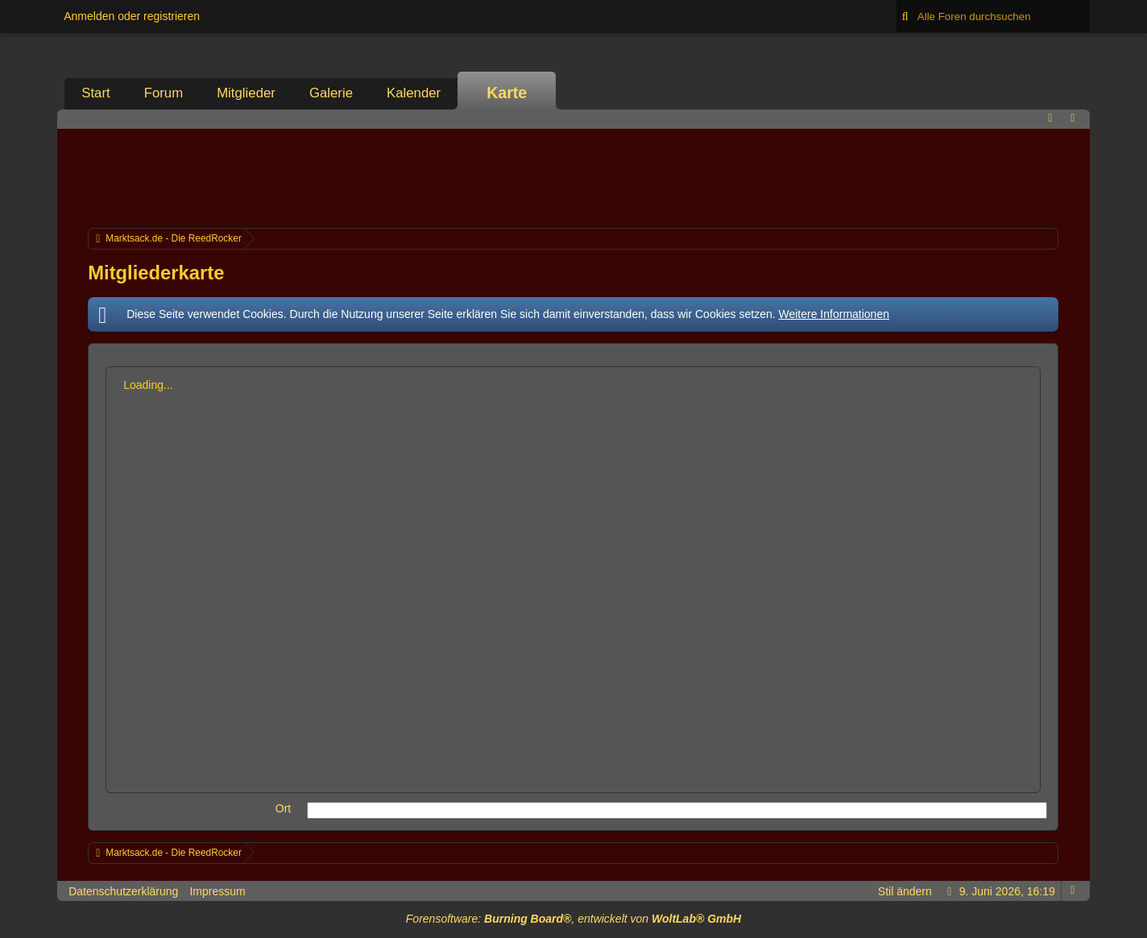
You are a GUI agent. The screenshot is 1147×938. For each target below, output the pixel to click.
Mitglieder (246, 93)
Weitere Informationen (834, 314)
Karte (507, 92)
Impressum (217, 891)
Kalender (414, 93)
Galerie (331, 93)
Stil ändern (905, 891)
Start (95, 93)
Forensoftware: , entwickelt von (573, 918)
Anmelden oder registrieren (132, 16)
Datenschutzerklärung (123, 891)
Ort (283, 808)
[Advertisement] (573, 176)
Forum (163, 93)
